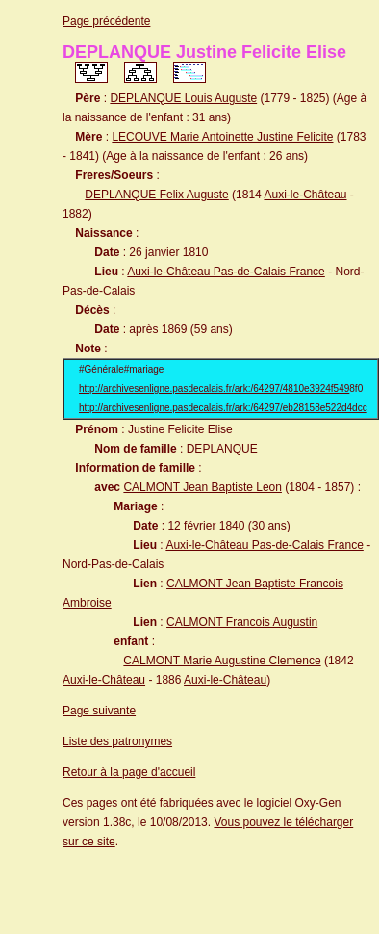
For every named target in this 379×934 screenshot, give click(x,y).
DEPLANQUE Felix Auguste (156, 194)
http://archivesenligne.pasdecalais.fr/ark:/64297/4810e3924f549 (214, 388)
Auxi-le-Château (305, 194)
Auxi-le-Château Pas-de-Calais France (225, 271)
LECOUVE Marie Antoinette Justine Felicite (222, 136)
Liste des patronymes (117, 741)
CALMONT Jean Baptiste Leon (202, 487)
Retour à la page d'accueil (129, 772)
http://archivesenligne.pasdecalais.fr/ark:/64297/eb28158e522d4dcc (223, 407)
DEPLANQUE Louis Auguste (183, 98)
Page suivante (99, 710)
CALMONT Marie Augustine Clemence (221, 660)
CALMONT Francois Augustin (241, 622)
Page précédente (106, 21)
